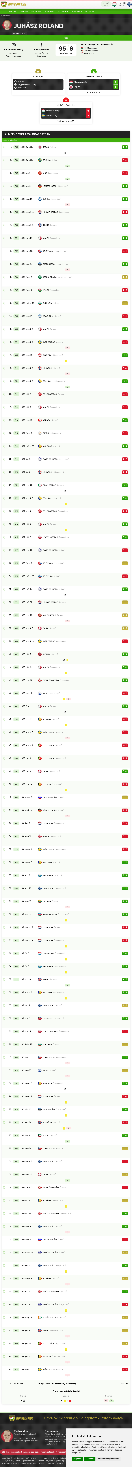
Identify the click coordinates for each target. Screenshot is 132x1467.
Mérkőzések (37, 11)
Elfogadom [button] (78, 1459)
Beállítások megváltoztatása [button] (108, 1459)
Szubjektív (89, 11)
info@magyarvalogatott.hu (32, 1463)
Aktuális (12, 11)
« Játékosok (6, 16)
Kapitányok (50, 11)
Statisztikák (63, 11)
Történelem (76, 11)
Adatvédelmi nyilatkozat (55, 1463)
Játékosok (23, 11)
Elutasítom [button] (89, 1459)
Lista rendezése (10, 140)
